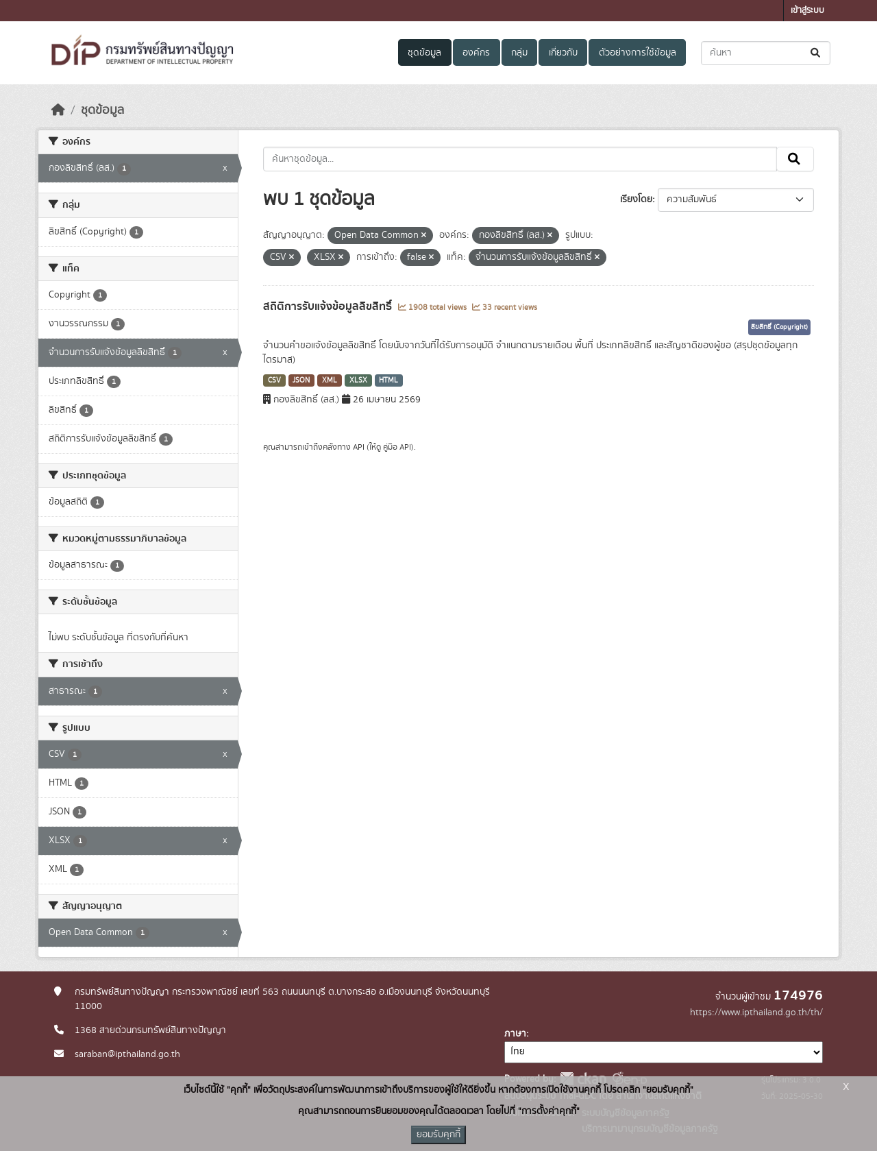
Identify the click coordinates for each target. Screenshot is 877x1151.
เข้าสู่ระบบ (807, 10)
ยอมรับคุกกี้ (438, 1134)
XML (329, 380)
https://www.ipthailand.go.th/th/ (756, 1012)
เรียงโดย (636, 199)
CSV (274, 380)
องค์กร (476, 53)
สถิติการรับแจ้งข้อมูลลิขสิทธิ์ (329, 306)
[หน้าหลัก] (58, 110)
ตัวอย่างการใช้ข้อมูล (637, 53)
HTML (388, 380)
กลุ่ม (519, 53)
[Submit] (816, 53)
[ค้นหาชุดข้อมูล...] (765, 53)
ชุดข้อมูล (424, 53)
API (359, 447)
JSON (301, 380)
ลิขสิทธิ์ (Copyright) (779, 327)
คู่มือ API (397, 447)
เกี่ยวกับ (563, 53)
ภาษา (515, 1034)
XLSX (358, 380)
